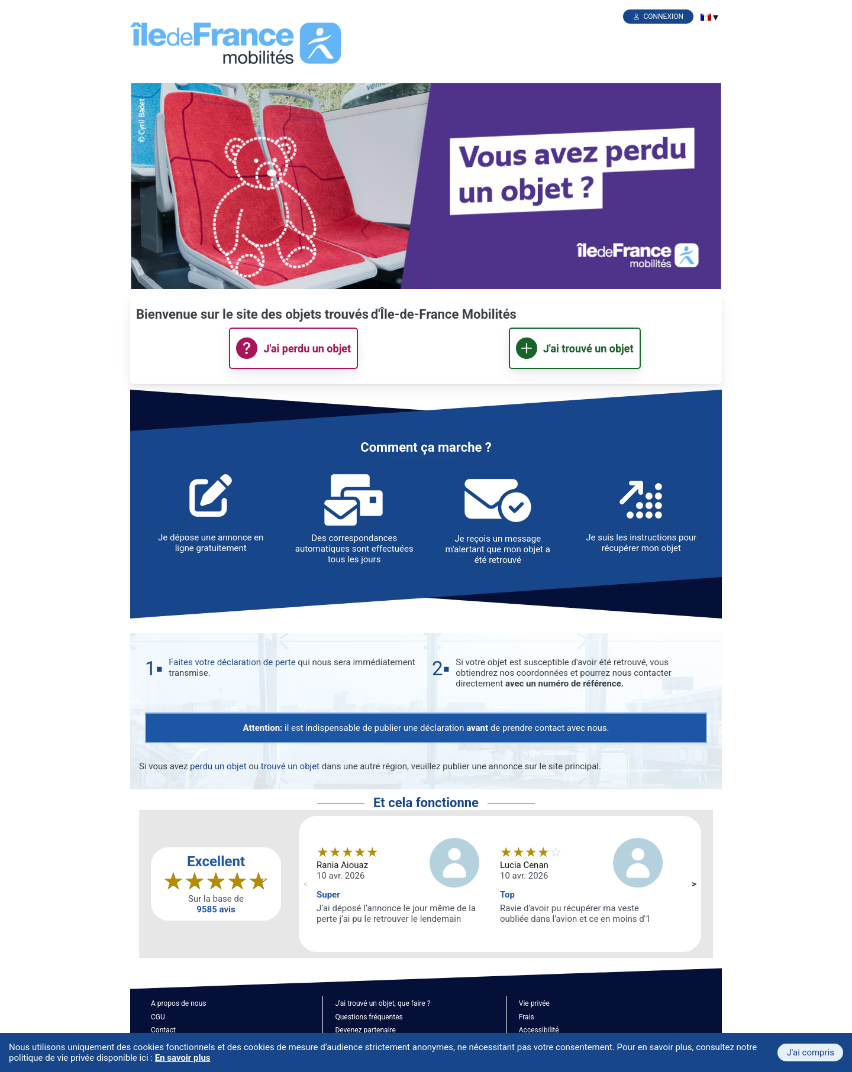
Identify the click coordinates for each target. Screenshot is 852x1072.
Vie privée (534, 1003)
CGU (158, 1017)
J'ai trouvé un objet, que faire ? (382, 1003)
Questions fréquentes (368, 1017)
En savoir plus (183, 1057)
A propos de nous (178, 1003)
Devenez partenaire (365, 1030)
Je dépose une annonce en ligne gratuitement (210, 542)
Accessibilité (539, 1030)
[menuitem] (706, 17)
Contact (163, 1030)
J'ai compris (810, 1052)
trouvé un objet (290, 766)
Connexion (663, 16)
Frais (526, 1017)
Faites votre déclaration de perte (232, 662)
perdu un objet (218, 766)
